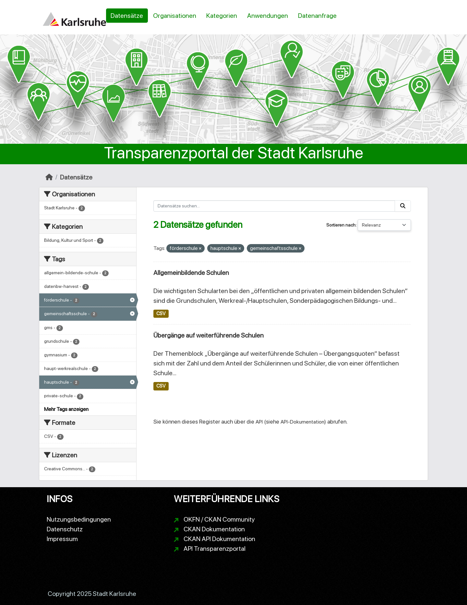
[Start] (49, 177)
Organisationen (174, 15)
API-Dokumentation (302, 422)
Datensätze (127, 15)
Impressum (62, 539)
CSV (160, 313)
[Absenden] (403, 206)
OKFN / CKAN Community (219, 519)
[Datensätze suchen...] (274, 206)
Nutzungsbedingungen (79, 519)
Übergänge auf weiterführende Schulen (208, 335)
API (259, 422)
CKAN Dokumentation (214, 529)
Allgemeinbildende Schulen (191, 273)
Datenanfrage (317, 15)
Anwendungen (267, 15)
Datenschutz (65, 529)
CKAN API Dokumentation (219, 539)
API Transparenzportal (214, 548)
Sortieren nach (340, 225)
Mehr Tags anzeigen (66, 409)
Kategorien (221, 15)
